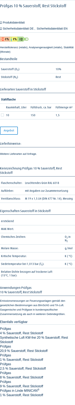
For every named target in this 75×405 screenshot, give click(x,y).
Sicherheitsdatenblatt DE (18, 28)
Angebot (9, 130)
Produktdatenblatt (14, 22)
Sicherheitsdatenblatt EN (52, 28)
